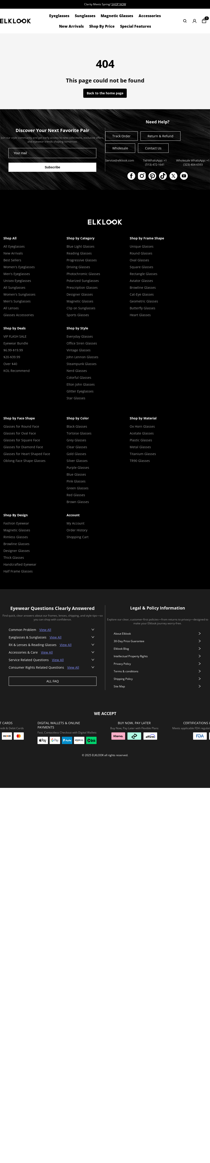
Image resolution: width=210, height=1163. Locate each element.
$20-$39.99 (11, 357)
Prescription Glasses (82, 287)
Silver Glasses (77, 460)
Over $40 (10, 364)
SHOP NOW (118, 4)
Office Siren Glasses (82, 343)
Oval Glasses (139, 260)
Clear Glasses (77, 447)
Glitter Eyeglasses (80, 391)
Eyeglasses (59, 15)
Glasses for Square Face (21, 440)
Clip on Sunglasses (81, 308)
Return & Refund (160, 136)
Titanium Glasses (143, 454)
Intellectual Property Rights (158, 656)
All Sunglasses (14, 287)
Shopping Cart (78, 537)
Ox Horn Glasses (142, 426)
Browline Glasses (143, 287)
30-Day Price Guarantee (158, 641)
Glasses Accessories (18, 315)
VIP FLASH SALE (15, 336)
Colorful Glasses (79, 377)
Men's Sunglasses (17, 301)
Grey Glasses (76, 440)
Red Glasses (76, 495)
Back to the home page (105, 93)
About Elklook (158, 634)
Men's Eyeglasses (16, 274)
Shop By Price (102, 26)
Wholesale (120, 148)
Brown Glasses (78, 502)
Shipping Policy (158, 679)
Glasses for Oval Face (19, 433)
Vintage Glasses (79, 350)
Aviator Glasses (141, 280)
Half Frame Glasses (18, 571)
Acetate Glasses (142, 433)
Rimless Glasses (15, 537)
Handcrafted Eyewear (19, 564)
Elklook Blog (158, 649)
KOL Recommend (16, 370)
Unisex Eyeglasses (17, 280)
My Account (75, 523)
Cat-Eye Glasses (142, 294)
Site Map (158, 686)
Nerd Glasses (77, 370)
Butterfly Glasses (142, 308)
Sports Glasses (78, 315)
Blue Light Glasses (80, 246)
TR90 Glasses (140, 460)
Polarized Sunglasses (83, 280)
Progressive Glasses (82, 260)
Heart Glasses (140, 315)
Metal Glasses (140, 447)
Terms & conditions (158, 671)
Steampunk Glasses (82, 364)
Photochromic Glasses (83, 274)
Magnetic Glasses (117, 15)
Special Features (135, 26)
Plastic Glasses (141, 440)
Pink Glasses (76, 481)
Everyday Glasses (80, 336)
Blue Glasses (76, 474)
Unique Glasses (141, 246)
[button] (53, 629)
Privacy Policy (158, 664)
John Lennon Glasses (82, 357)
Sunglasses (85, 15)
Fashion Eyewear (16, 523)
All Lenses (11, 308)
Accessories (150, 15)
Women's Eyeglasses (19, 267)
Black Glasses (77, 426)
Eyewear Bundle (15, 343)
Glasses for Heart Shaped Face (26, 454)
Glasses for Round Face (21, 426)
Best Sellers (12, 260)
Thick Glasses (13, 557)
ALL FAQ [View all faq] (52, 681)
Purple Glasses (78, 467)
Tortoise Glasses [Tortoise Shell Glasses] (79, 433)
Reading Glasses (79, 253)
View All (45, 630)
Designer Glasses (80, 294)
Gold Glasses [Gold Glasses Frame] (76, 454)
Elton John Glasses (81, 384)
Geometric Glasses (144, 301)
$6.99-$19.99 (13, 350)
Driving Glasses (78, 267)
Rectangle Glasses (143, 274)
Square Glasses (141, 267)
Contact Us (153, 148)
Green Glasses (78, 488)
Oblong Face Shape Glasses (24, 460)
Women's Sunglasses (19, 294)
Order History (77, 530)
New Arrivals (71, 26)
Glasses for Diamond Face (23, 447)
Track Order (121, 136)
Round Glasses (141, 253)
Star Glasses (76, 398)
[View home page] (15, 21)
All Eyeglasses (14, 246)
